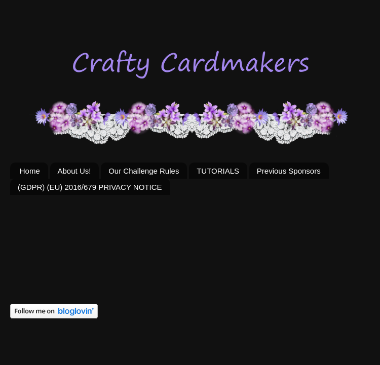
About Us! (74, 171)
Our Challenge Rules (143, 171)
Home (30, 171)
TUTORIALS (218, 171)
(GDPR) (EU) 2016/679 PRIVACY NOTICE (90, 187)
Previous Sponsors (289, 171)
